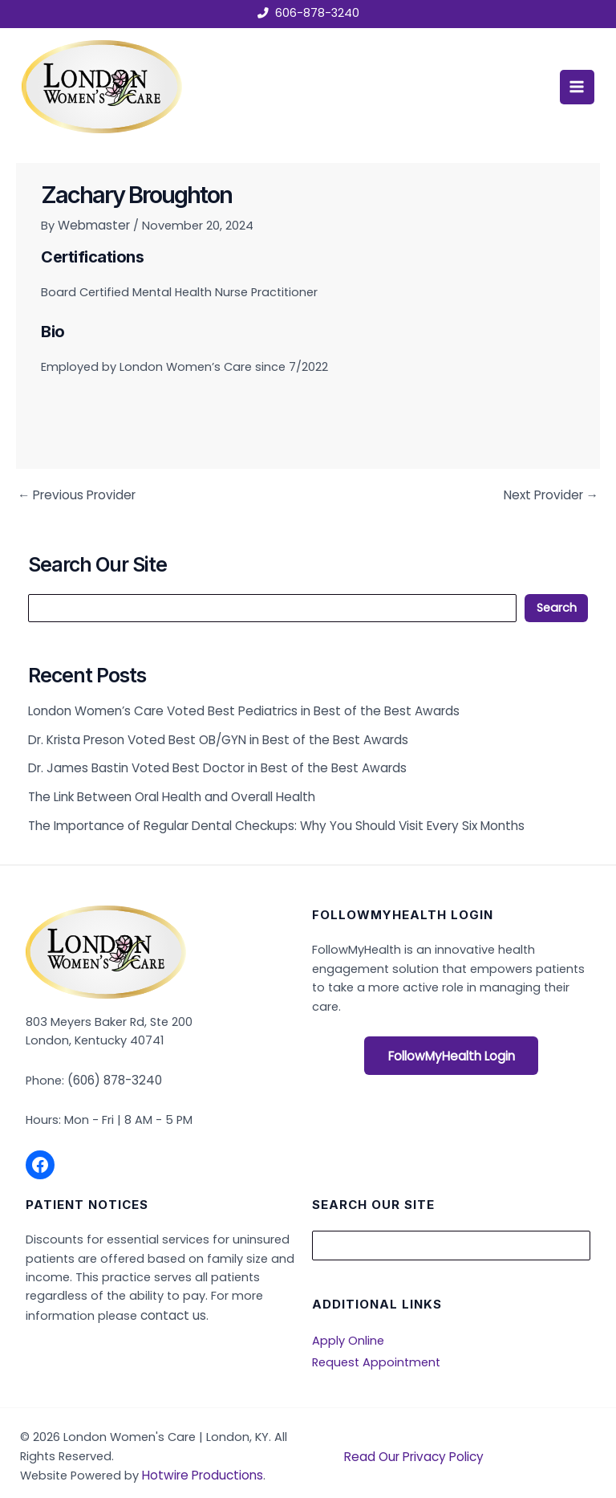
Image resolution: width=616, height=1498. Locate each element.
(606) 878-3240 (113, 1069)
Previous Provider (74, 493)
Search (557, 605)
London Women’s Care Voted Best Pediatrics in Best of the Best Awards (236, 707)
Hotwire (165, 1460)
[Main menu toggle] (573, 86)
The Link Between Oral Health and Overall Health (166, 788)
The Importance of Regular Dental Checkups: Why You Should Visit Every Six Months (268, 816)
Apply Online (348, 1328)
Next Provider (553, 493)
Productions (223, 1460)
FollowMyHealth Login (451, 1047)
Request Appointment (376, 1349)
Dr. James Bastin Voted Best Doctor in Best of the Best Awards (210, 762)
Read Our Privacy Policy (411, 1441)
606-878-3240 (317, 14)
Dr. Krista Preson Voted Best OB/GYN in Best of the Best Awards (211, 735)
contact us (171, 1304)
